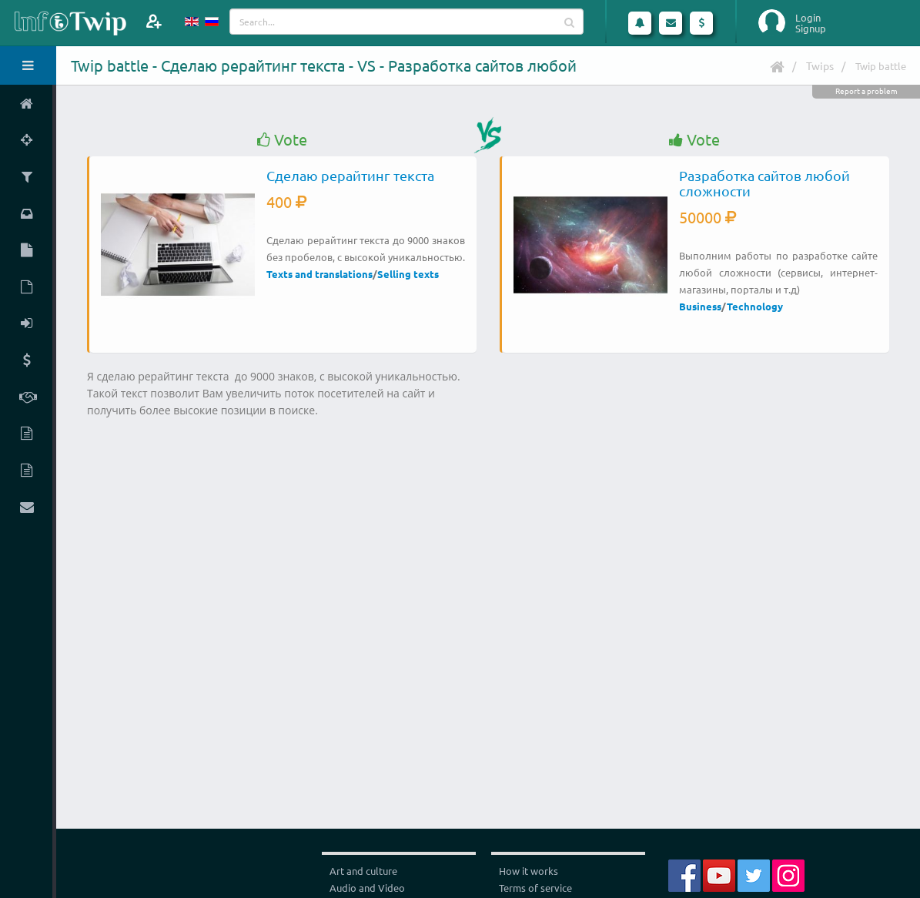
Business (700, 306)
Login (808, 17)
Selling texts (408, 273)
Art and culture (363, 870)
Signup (810, 28)
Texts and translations (319, 273)
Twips (820, 65)
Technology (755, 306)
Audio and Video (367, 887)
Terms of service (535, 887)
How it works (528, 870)
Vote (282, 140)
